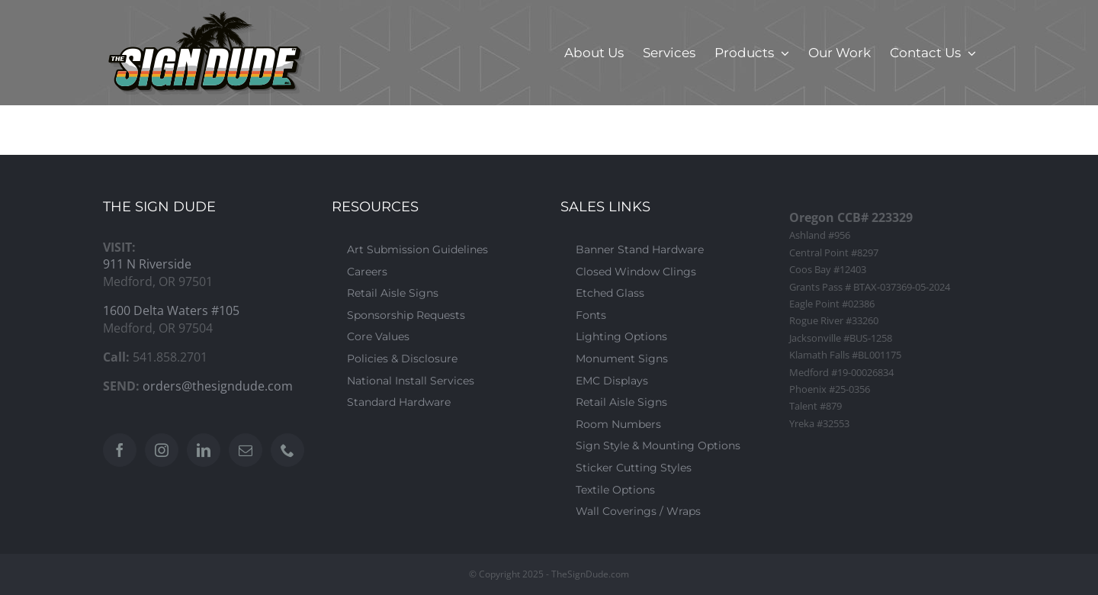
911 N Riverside (147, 264)
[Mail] (245, 450)
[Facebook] (119, 450)
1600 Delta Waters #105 (171, 310)
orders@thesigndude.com (218, 386)
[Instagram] (161, 450)
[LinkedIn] (203, 450)
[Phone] (287, 450)
